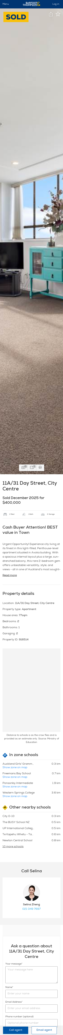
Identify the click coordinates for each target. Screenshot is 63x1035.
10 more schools (13, 846)
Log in (55, 4)
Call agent (15, 1030)
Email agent (44, 1030)
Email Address (13, 1002)
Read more (10, 575)
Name (8, 987)
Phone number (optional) (19, 1017)
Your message (13, 964)
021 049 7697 (31, 909)
